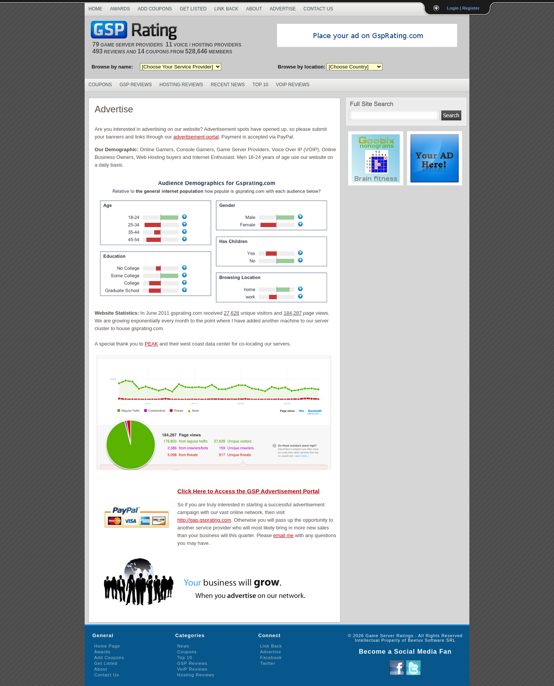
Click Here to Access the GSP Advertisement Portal (248, 491)
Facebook (271, 657)
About (254, 9)
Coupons (100, 84)
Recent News (228, 84)
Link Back (226, 9)
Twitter (267, 663)
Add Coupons (155, 9)
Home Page (107, 646)
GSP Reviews (136, 84)
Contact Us (318, 9)
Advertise (283, 9)
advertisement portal (196, 137)
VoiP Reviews (192, 669)
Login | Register (463, 8)
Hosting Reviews (181, 84)
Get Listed (193, 9)
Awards (120, 9)
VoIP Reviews (292, 84)
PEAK (151, 344)
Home (95, 9)
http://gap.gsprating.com (204, 520)
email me (283, 535)
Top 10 (260, 84)
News (183, 646)
